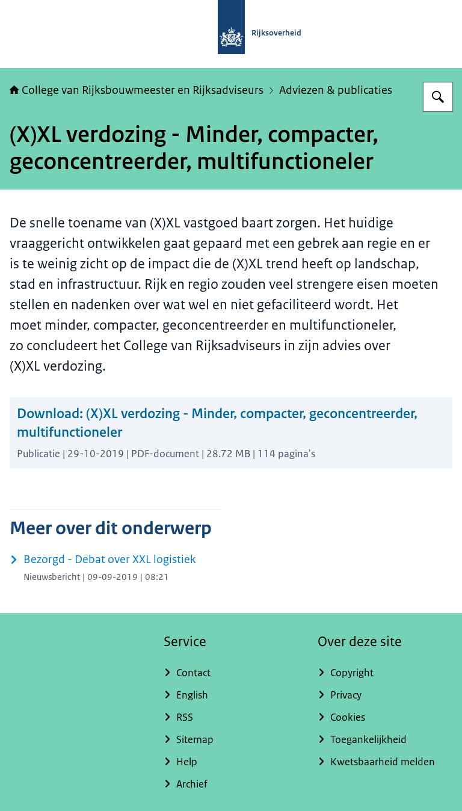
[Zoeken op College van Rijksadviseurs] (438, 96)
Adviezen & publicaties (335, 90)
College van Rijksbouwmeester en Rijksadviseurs (136, 90)
